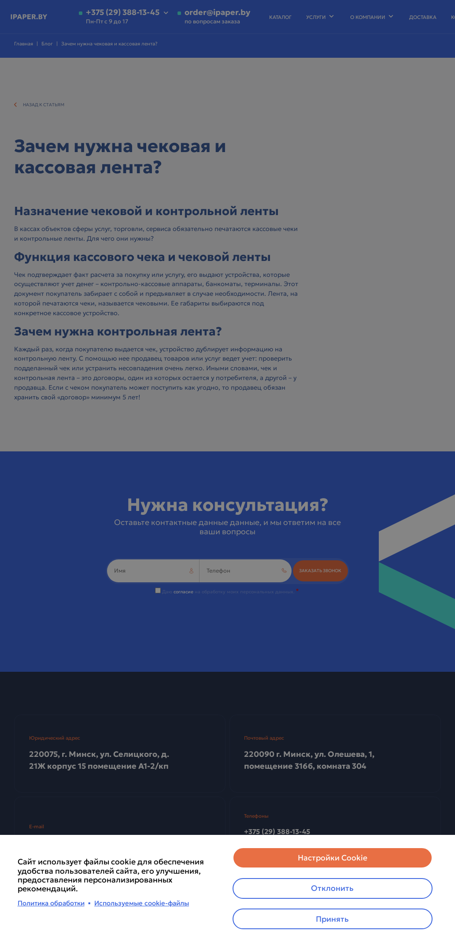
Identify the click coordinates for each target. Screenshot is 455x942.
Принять (332, 918)
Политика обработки (51, 902)
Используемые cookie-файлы (141, 902)
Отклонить (332, 888)
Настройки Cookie (332, 857)
